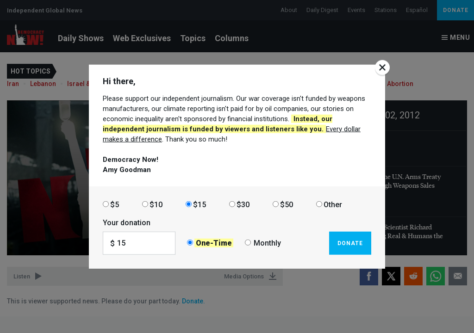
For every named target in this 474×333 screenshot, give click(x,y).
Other (333, 204)
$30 (243, 204)
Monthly (267, 243)
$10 (156, 204)
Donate (350, 243)
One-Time (214, 243)
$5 (114, 204)
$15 (199, 204)
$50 (286, 204)
